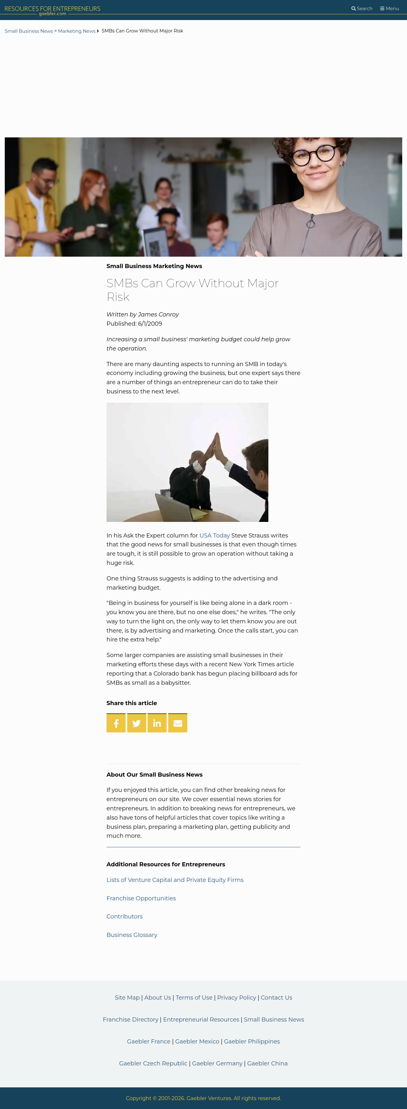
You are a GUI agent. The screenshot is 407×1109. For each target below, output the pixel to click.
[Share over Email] (177, 722)
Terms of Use (194, 997)
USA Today (214, 535)
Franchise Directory (130, 1019)
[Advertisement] (203, 86)
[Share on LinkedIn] (157, 722)
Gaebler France (149, 1041)
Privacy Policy (236, 997)
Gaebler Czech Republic (153, 1063)
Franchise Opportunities (141, 898)
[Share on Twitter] (136, 722)
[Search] (362, 9)
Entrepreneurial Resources (201, 1019)
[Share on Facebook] (116, 722)
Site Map (127, 997)
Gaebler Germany (217, 1063)
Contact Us (276, 997)
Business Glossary (132, 935)
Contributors (125, 916)
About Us (157, 997)
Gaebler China (267, 1063)
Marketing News (76, 31)
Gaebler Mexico (197, 1041)
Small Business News (29, 31)
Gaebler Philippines (252, 1041)
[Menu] (389, 9)
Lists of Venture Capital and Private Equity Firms (175, 880)
